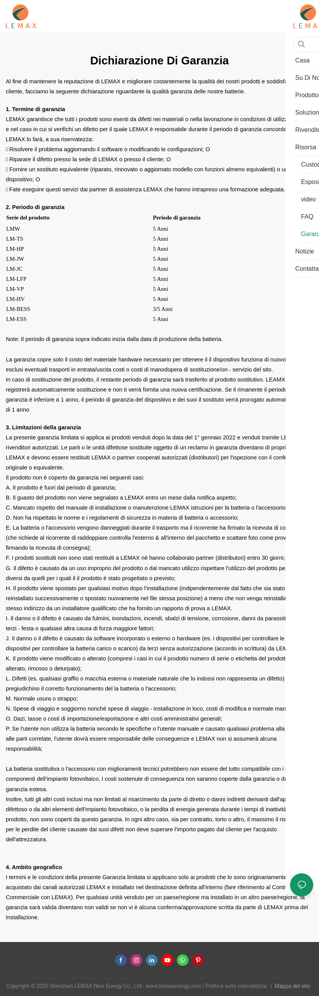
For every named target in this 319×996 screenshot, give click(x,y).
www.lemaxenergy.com (174, 986)
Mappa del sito (293, 986)
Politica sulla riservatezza (236, 986)
